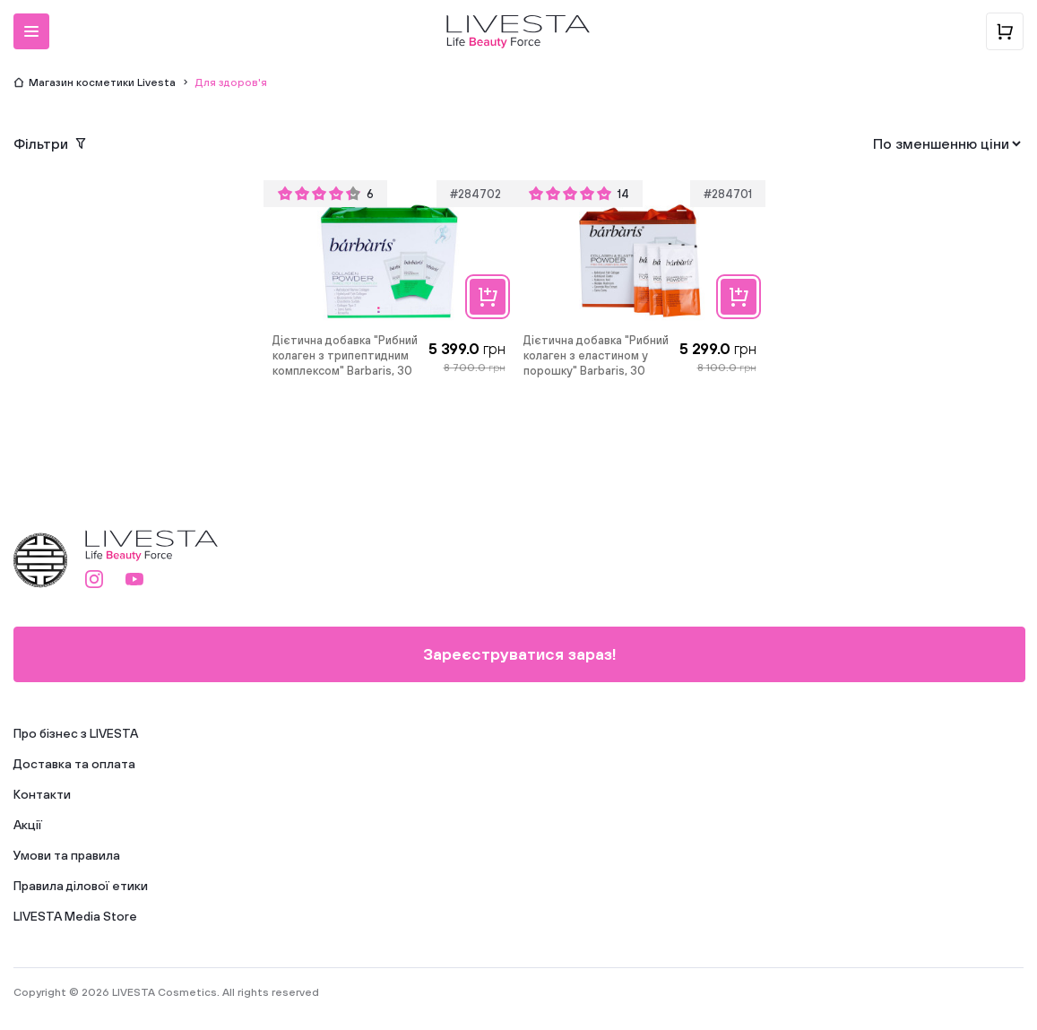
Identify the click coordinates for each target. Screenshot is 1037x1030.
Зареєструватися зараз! (520, 654)
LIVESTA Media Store (75, 916)
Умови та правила (66, 855)
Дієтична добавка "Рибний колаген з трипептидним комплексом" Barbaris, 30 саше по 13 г (345, 356)
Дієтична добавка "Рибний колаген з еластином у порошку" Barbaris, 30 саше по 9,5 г (596, 356)
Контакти (42, 794)
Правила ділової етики (80, 886)
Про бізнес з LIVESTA (75, 733)
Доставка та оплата (74, 764)
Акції (27, 825)
